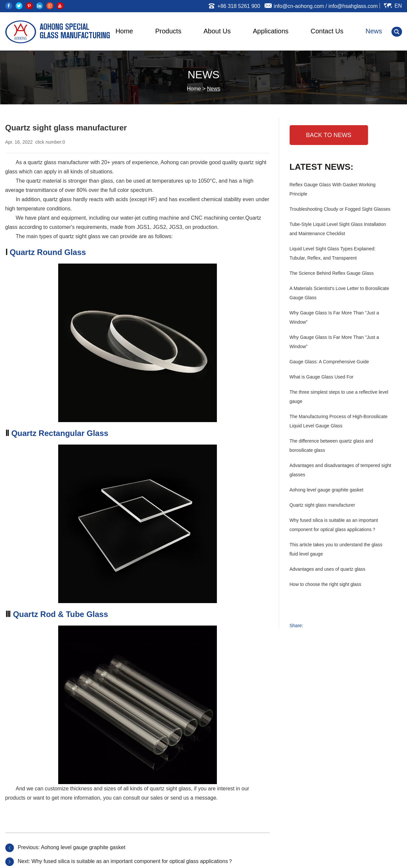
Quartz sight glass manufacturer (322, 505)
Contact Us (327, 31)
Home (124, 31)
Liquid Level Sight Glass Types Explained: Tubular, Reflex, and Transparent (333, 253)
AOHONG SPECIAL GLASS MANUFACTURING (75, 32)
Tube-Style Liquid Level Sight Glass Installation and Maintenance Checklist (338, 229)
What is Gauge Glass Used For (322, 376)
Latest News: (321, 167)
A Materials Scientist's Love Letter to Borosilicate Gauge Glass (339, 293)
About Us (216, 31)
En (398, 6)
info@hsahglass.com (353, 6)
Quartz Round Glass (48, 252)
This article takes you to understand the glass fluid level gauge (336, 549)
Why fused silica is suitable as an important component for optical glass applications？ (132, 861)
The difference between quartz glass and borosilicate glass (331, 445)
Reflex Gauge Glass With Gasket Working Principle (333, 189)
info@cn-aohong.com (299, 6)
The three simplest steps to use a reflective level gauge (339, 396)
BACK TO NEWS (328, 135)
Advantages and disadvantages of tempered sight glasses (340, 470)
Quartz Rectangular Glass (59, 433)
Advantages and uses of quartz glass (328, 569)
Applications (271, 31)
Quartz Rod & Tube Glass (60, 614)
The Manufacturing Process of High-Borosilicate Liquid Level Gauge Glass (338, 421)
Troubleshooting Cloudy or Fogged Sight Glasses (340, 209)
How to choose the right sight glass (325, 584)
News (373, 31)
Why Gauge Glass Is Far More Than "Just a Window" (334, 317)
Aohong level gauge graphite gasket (83, 847)
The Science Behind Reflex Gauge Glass (332, 273)
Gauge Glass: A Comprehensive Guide (329, 361)
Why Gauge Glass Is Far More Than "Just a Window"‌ (334, 342)
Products (168, 31)
